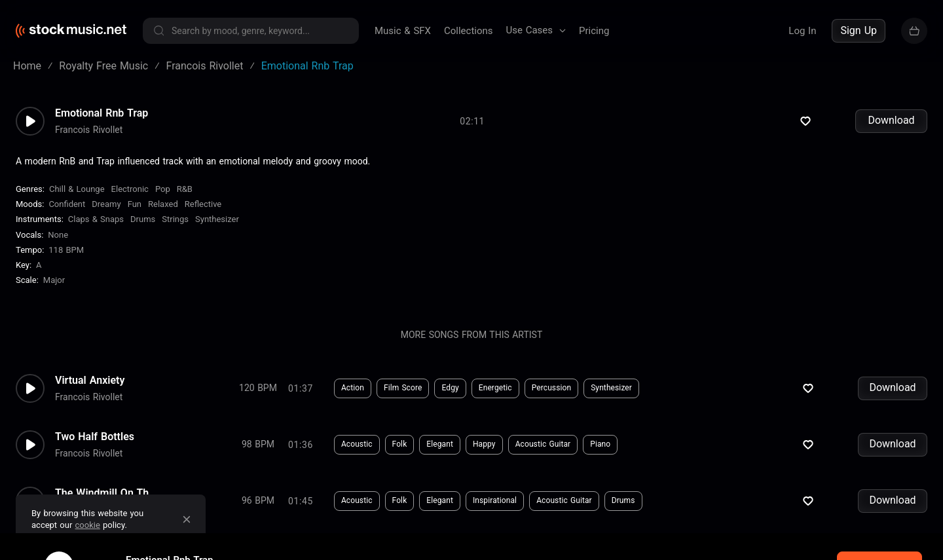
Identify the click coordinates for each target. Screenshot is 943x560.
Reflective (203, 213)
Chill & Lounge (77, 198)
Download (891, 129)
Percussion (551, 396)
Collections (468, 31)
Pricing (594, 31)
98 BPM (258, 453)
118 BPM (66, 259)
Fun (134, 213)
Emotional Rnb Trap (101, 122)
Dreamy (106, 213)
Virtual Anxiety (89, 389)
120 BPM (258, 397)
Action (352, 396)
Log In (802, 31)
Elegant (439, 453)
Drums (142, 228)
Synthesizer (217, 228)
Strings (175, 228)
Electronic (130, 198)
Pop (162, 198)
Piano (600, 453)
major (54, 289)
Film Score (403, 396)
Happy (484, 453)
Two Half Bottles (94, 445)
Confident (66, 213)
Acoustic (357, 453)
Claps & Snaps (96, 228)
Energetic (495, 396)
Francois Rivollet (88, 138)
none (58, 244)
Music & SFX (403, 31)
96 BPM (258, 509)
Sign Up (858, 30)
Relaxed (163, 213)
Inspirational (495, 509)
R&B (185, 198)
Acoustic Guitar (543, 453)
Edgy (449, 396)
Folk (399, 453)
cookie (87, 525)
